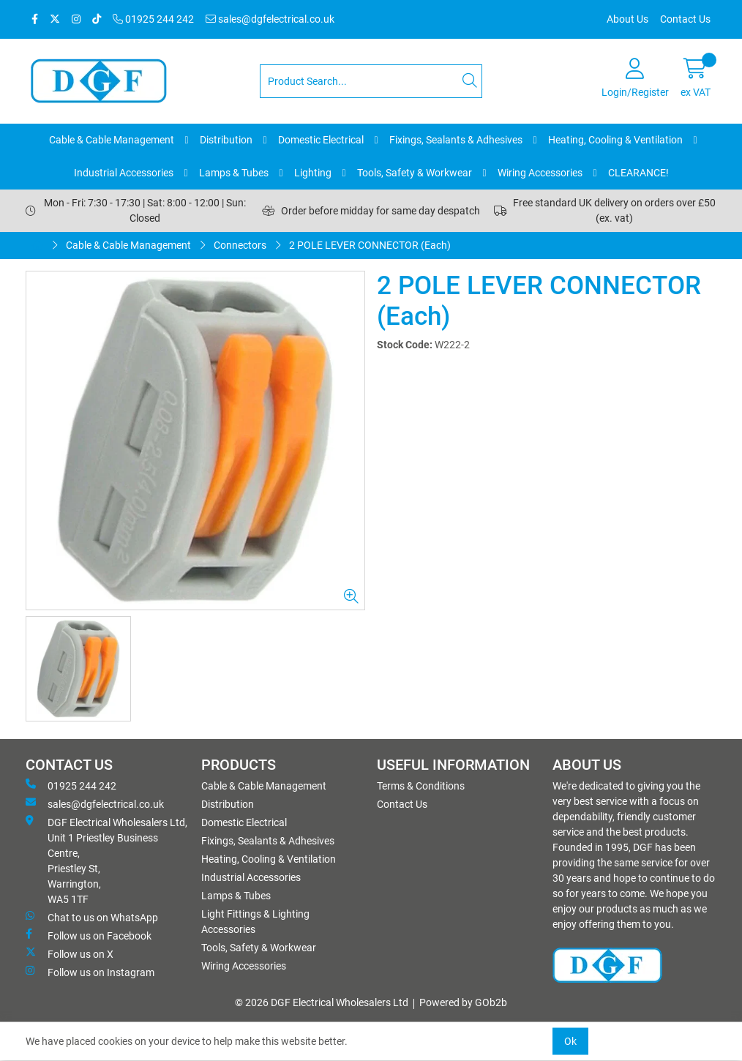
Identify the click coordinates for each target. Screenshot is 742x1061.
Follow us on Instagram (90, 971)
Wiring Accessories (540, 173)
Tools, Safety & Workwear (414, 173)
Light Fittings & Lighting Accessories (255, 921)
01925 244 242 (153, 19)
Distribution (226, 140)
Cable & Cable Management (111, 140)
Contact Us (685, 19)
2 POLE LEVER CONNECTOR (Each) (370, 245)
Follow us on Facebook (88, 935)
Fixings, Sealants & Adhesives (455, 140)
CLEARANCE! (638, 173)
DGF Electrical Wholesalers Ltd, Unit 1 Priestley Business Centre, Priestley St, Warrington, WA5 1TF (106, 860)
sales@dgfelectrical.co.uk (270, 19)
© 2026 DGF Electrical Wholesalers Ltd (321, 1002)
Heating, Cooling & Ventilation (615, 140)
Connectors (240, 245)
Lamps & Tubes (234, 173)
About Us (627, 19)
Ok (570, 1041)
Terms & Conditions (421, 786)
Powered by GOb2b (463, 1002)
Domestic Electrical (321, 140)
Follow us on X (69, 953)
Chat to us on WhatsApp (92, 916)
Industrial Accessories (123, 173)
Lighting (312, 173)
